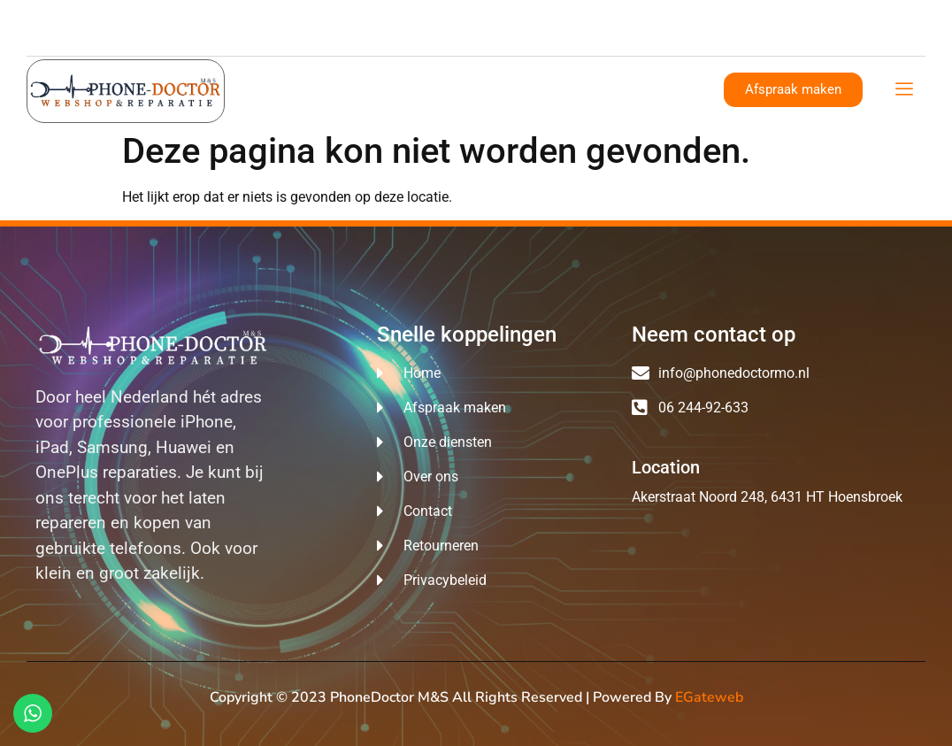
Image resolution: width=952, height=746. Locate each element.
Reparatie (567, 88)
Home (293, 88)
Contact (648, 88)
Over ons (367, 88)
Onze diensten (466, 88)
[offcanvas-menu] (904, 90)
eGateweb (709, 697)
